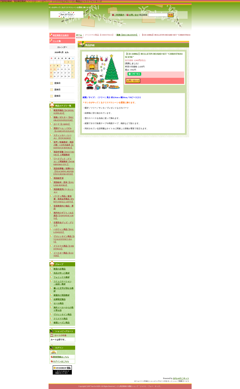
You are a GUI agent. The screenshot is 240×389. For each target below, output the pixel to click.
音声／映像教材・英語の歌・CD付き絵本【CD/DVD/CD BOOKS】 (64, 145)
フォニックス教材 (62, 277)
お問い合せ (134, 15)
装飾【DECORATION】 (127, 35)
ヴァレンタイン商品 (63, 314)
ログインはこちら (61, 361)
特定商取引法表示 (61, 35)
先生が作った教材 (62, 273)
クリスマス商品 (61, 319)
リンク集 (57, 41)
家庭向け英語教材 (62, 295)
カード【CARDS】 (62, 124)
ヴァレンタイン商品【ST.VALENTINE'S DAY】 (64, 239)
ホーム (79, 35)
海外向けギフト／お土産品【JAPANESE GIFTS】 (64, 216)
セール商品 (59, 303)
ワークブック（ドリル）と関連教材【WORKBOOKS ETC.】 (64, 162)
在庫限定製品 (60, 299)
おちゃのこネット (181, 378)
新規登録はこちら (61, 357)
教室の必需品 (60, 269)
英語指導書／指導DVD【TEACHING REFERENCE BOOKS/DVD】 (64, 171)
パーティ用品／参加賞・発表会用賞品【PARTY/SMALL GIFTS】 (64, 199)
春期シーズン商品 (62, 323)
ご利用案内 (119, 15)
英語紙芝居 (59, 178)
